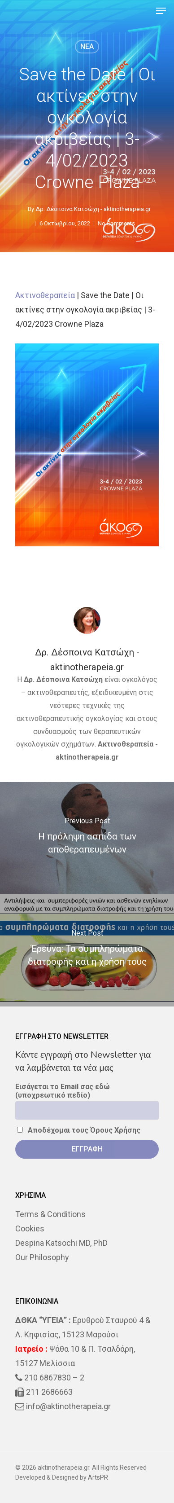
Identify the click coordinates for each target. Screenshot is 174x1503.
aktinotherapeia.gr (87, 757)
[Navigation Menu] (161, 10)
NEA (87, 46)
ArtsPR (98, 1477)
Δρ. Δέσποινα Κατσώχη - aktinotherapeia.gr (93, 209)
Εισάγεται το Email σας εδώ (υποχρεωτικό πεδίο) (62, 1090)
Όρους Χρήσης (115, 1130)
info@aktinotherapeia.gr (68, 1406)
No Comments (116, 223)
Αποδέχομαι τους (78, 1130)
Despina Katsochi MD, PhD (61, 1243)
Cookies (29, 1228)
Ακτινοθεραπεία (45, 295)
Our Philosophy (42, 1257)
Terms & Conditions (50, 1214)
